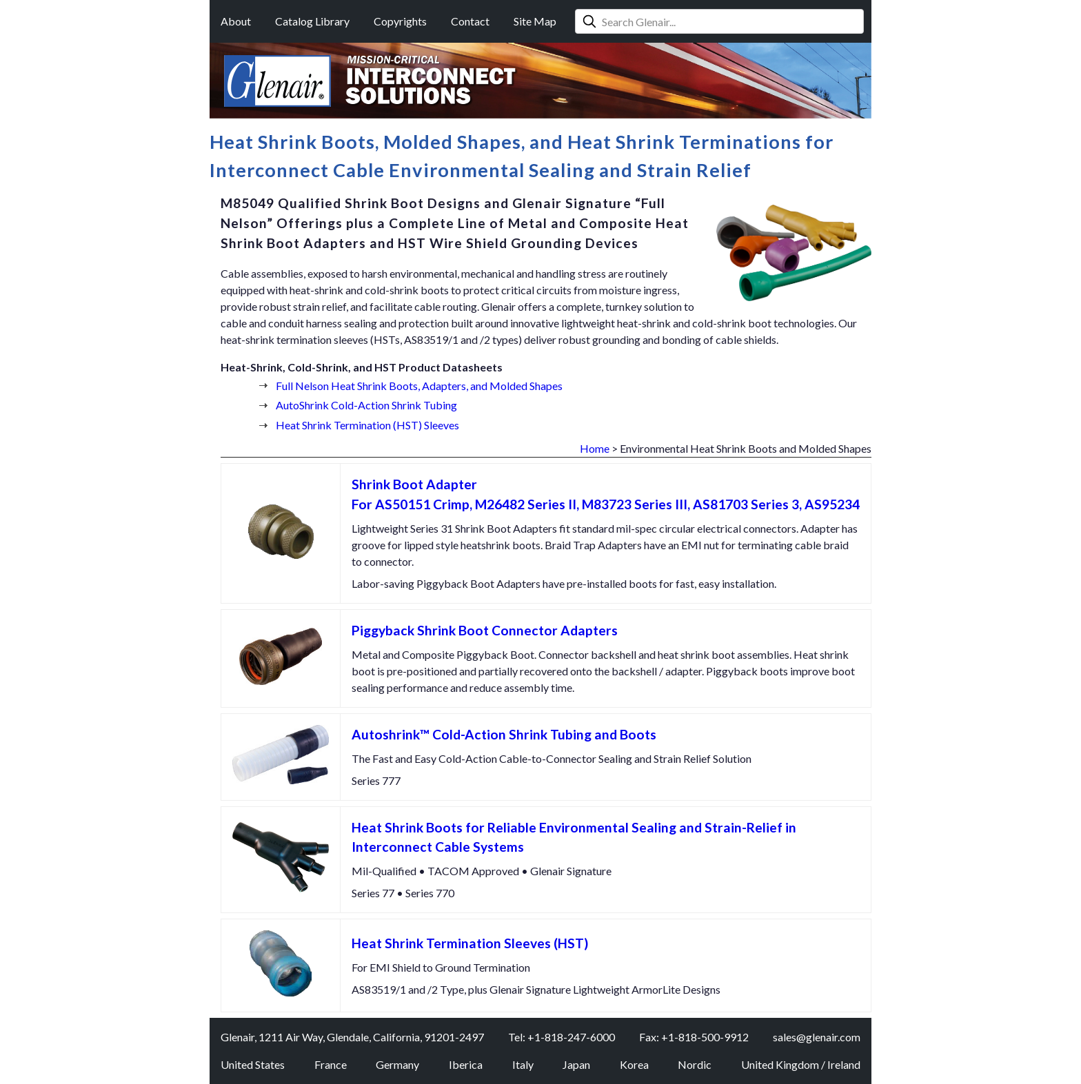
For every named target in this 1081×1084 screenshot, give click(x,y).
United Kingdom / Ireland (800, 1064)
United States (253, 1064)
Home (594, 448)
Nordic (694, 1064)
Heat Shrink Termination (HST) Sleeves (367, 424)
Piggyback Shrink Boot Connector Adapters (485, 630)
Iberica (466, 1064)
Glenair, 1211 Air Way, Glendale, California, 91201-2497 (352, 1036)
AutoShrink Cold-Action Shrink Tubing (366, 404)
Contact (470, 21)
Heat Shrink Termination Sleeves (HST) (470, 943)
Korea (634, 1064)
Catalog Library (312, 21)
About (236, 21)
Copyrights (400, 21)
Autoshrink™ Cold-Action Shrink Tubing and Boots (504, 734)
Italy (523, 1064)
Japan (576, 1064)
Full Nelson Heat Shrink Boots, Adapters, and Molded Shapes (419, 385)
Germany (397, 1064)
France (330, 1064)
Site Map (535, 21)
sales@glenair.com (816, 1036)
